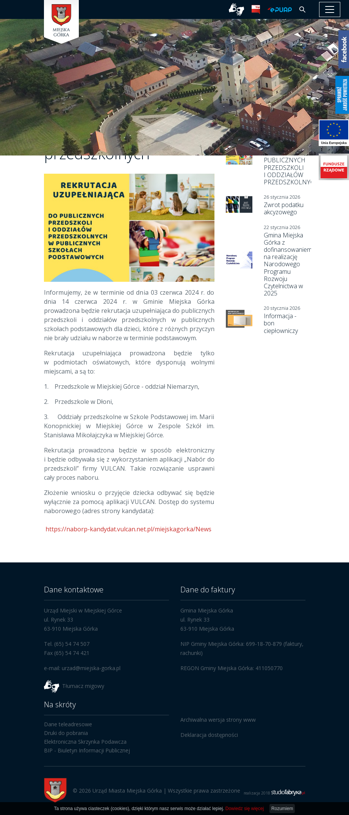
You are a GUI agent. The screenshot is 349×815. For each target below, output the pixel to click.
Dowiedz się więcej (244, 808)
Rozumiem (282, 808)
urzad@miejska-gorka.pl (91, 668)
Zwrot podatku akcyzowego (284, 208)
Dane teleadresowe (68, 724)
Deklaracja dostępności (209, 734)
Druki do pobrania (66, 732)
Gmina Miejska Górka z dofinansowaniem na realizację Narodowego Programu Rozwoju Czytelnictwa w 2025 (288, 264)
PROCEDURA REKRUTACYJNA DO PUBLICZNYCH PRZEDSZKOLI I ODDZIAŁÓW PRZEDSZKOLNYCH (291, 160)
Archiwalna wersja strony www (218, 719)
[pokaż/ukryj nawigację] (329, 9)
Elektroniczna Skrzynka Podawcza (85, 741)
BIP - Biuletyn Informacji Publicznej (87, 750)
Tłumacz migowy (83, 685)
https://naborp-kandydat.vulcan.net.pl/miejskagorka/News (127, 529)
